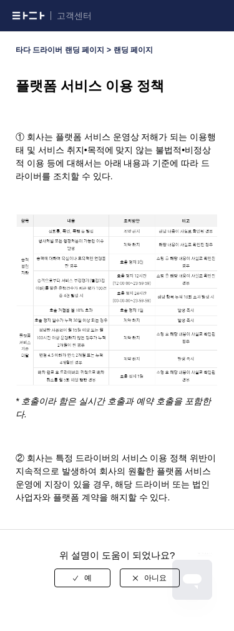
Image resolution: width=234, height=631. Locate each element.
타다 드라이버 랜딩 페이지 (60, 50)
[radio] (82, 578)
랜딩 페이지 (133, 50)
